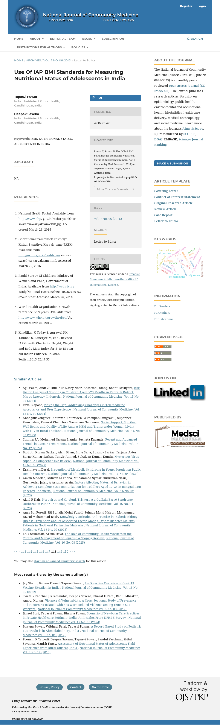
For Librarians (163, 319)
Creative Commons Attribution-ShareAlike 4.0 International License (115, 279)
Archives (33, 60)
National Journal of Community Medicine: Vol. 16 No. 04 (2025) (93, 474)
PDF (99, 97)
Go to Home (100, 687)
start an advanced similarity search (59, 561)
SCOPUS (189, 134)
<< (16, 551)
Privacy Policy (50, 687)
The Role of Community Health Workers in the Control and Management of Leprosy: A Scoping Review (77, 536)
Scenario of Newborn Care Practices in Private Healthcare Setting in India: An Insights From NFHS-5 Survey (81, 615)
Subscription (113, 38)
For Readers (162, 306)
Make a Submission (172, 163)
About (35, 38)
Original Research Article (173, 203)
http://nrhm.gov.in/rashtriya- (39, 255)
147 (47, 551)
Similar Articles (28, 379)
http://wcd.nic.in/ (62, 286)
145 (35, 551)
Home (18, 38)
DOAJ (158, 139)
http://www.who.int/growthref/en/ (42, 317)
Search (195, 38)
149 (59, 551)
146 (41, 551)
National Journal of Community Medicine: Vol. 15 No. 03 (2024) (82, 620)
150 (65, 551)
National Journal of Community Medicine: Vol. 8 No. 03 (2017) (82, 609)
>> (73, 551)
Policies (78, 47)
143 (23, 551)
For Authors (162, 313)
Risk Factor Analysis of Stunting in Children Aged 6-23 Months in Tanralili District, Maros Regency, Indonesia (81, 392)
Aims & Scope (192, 128)
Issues (87, 38)
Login (201, 6)
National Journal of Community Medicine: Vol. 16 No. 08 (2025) (78, 540)
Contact (75, 687)
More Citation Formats (112, 189)
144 (29, 551)
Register (186, 6)
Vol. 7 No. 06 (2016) (57, 60)
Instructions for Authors (40, 47)
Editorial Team (62, 38)
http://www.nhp (29, 219)
